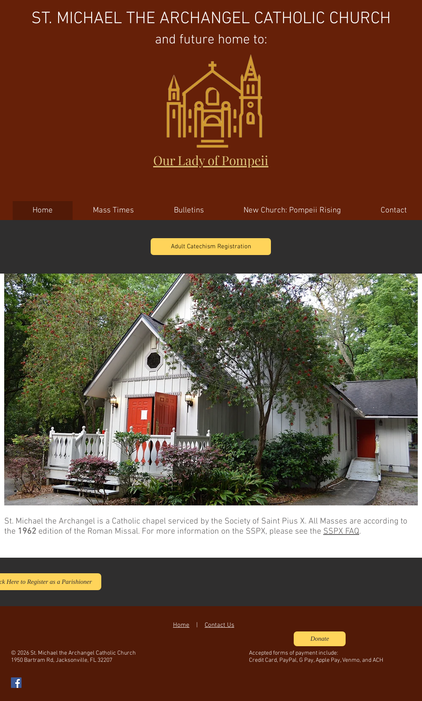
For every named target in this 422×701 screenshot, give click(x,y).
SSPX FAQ (341, 531)
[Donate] (320, 638)
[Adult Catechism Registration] (211, 246)
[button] (211, 389)
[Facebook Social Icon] (16, 682)
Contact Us (219, 625)
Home (181, 625)
